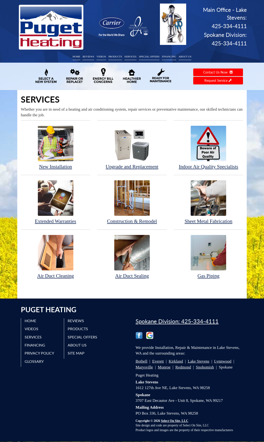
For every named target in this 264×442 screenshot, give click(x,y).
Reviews (88, 56)
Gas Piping (208, 256)
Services (130, 56)
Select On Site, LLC (174, 421)
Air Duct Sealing (132, 256)
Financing (169, 56)
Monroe (164, 367)
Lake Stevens (198, 361)
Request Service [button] (218, 80)
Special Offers (149, 56)
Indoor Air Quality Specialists (208, 147)
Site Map (76, 353)
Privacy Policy (39, 353)
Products (115, 56)
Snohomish (205, 367)
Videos (101, 56)
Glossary (34, 361)
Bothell (141, 361)
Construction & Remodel (132, 202)
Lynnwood (222, 361)
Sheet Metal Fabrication (208, 202)
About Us (185, 56)
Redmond (183, 367)
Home (76, 56)
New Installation (55, 147)
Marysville (144, 367)
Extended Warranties (55, 202)
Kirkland (176, 361)
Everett (158, 361)
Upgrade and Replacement (132, 147)
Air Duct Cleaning (55, 256)
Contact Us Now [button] (218, 72)
